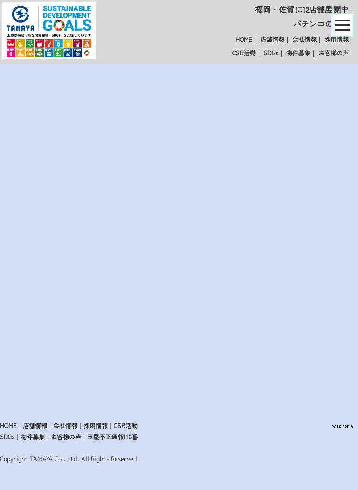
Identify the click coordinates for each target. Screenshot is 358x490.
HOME (243, 39)
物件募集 (298, 52)
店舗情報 (272, 39)
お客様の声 (333, 52)
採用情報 (336, 39)
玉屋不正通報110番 (112, 436)
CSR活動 (244, 52)
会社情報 (304, 39)
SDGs (271, 52)
